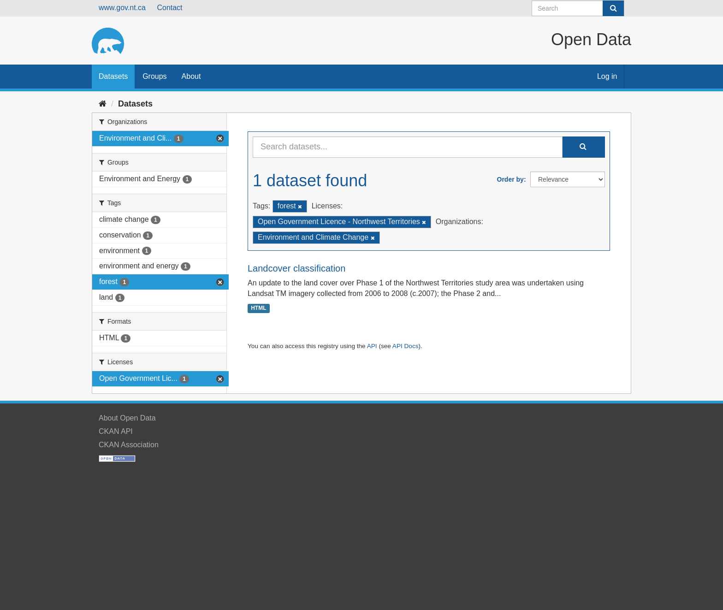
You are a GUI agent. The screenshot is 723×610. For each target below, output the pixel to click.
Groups (154, 76)
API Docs (405, 346)
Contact (169, 8)
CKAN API (116, 431)
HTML (258, 308)
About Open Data (127, 418)
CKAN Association (129, 445)
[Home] (103, 103)
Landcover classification (296, 268)
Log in (607, 76)
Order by (510, 179)
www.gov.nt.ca (122, 8)
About (191, 76)
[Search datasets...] (408, 147)
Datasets (113, 76)
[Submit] (613, 8)
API (372, 346)
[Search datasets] (578, 8)
